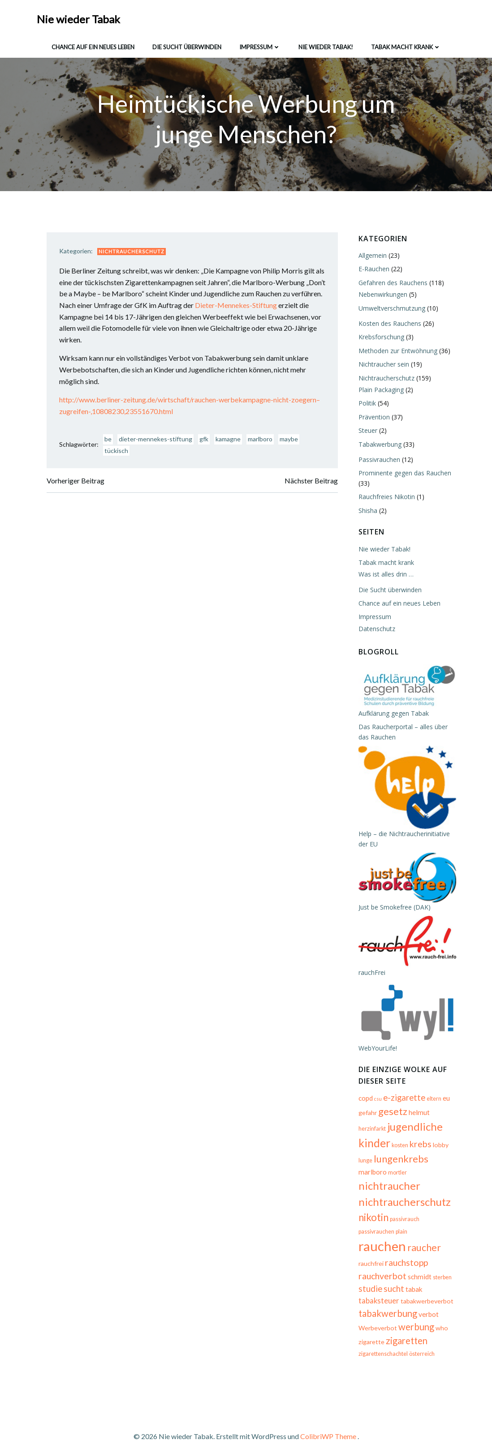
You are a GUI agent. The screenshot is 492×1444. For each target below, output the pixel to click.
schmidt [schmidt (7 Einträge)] (418, 1260)
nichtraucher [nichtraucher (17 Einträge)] (408, 1180)
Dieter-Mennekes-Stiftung (270, 307)
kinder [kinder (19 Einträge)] (430, 1135)
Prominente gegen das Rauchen (403, 474)
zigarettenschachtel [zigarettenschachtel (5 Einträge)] (381, 1337)
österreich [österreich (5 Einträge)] (420, 1337)
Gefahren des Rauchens (391, 283)
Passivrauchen (378, 460)
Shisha (366, 511)
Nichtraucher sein (382, 365)
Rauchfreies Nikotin (385, 497)
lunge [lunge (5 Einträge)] (422, 1152)
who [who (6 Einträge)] (440, 1311)
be (110, 441)
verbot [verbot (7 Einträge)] (427, 1297)
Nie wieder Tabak (79, 17)
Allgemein (371, 256)
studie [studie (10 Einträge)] (369, 1272)
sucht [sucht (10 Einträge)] (392, 1272)
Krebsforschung (380, 337)
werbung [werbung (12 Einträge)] (415, 1309)
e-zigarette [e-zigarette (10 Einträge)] (403, 1106)
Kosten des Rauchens (388, 324)
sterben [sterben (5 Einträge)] (441, 1260)
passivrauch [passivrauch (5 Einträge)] (403, 1213)
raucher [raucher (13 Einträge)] (436, 1230)
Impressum (260, 44)
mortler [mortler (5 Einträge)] (366, 1182)
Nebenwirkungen (381, 295)
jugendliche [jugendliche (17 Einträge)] (385, 1135)
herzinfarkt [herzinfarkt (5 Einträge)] (443, 1122)
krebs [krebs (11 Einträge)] (386, 1150)
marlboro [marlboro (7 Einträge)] (427, 1166)
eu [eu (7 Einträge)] (445, 1107)
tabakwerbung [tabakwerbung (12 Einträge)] (386, 1296)
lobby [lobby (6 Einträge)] (406, 1151)
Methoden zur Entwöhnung (396, 351)
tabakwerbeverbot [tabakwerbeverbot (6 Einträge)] (425, 1284)
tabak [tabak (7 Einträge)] (412, 1272)
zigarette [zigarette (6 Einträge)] (370, 1325)
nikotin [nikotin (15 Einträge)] (372, 1211)
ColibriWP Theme (328, 1417)
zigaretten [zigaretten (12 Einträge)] (405, 1323)
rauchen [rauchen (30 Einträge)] (394, 1229)
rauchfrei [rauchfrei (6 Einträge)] (369, 1246)
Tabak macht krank (406, 44)
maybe (291, 441)
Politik (366, 404)
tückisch (118, 453)
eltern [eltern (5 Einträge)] (432, 1107)
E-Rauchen (372, 269)
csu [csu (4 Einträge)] (376, 1108)
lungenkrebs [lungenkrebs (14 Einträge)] (384, 1165)
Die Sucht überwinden (186, 44)
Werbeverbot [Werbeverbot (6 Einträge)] (376, 1311)
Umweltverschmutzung (390, 308)
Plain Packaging (379, 390)
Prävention (372, 417)
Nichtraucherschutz (134, 253)
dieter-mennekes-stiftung (157, 441)
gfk (206, 441)
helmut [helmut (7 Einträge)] (417, 1121)
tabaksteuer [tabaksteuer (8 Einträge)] (377, 1283)
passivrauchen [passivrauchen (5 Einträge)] (437, 1213)
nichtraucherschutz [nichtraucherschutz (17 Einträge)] (403, 1196)
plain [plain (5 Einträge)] (363, 1232)
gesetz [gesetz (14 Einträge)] (391, 1120)
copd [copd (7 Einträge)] (364, 1107)
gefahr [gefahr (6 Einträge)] (366, 1121)
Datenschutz (375, 629)
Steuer (366, 431)
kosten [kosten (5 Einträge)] (365, 1152)
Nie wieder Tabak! (325, 44)
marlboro (262, 441)
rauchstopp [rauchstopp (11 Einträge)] (405, 1245)
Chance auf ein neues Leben (93, 44)
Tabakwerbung (378, 444)
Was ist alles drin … (384, 575)
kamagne (230, 441)
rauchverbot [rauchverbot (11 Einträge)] (381, 1259)
